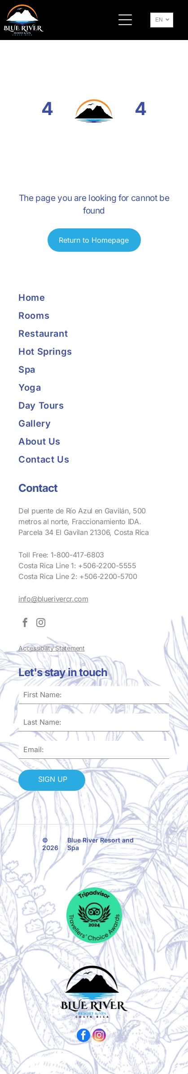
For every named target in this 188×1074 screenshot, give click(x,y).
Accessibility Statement (51, 648)
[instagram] (41, 624)
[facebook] (25, 624)
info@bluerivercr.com (53, 598)
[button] (125, 20)
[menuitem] (56, 298)
